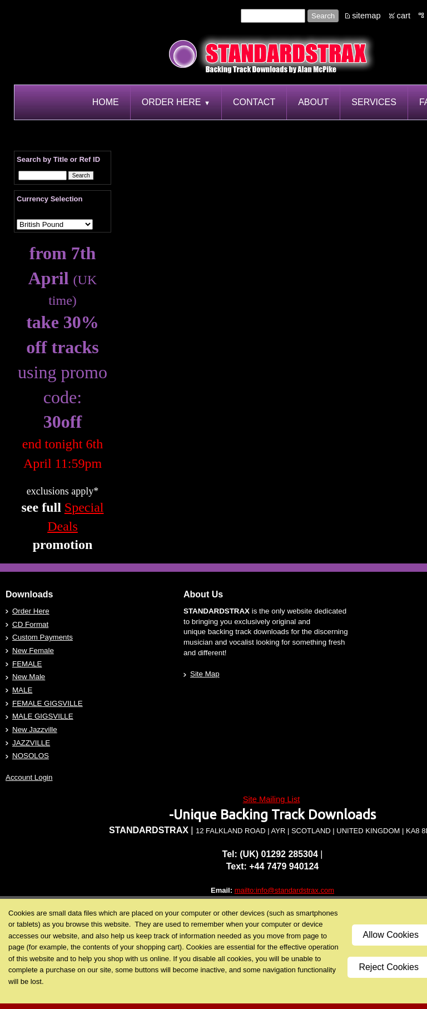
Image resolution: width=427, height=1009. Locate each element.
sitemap (366, 15)
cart (403, 15)
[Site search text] (273, 16)
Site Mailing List (271, 799)
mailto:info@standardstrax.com (284, 890)
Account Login (29, 777)
